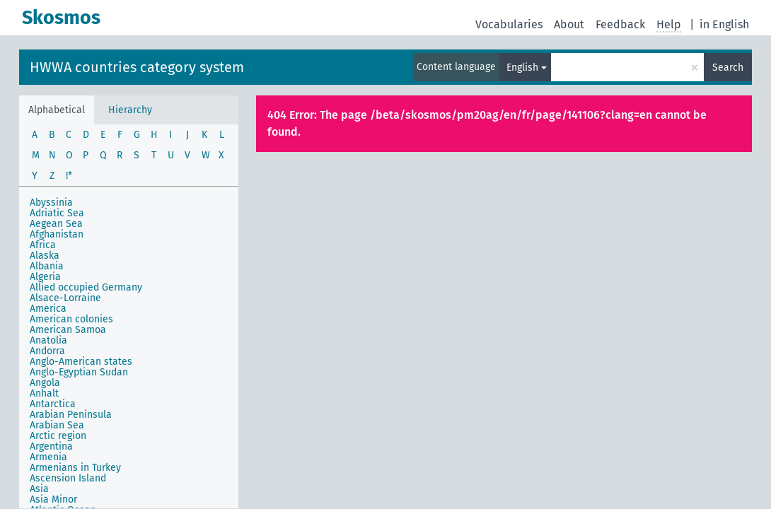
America (48, 309)
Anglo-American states (81, 362)
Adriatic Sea (57, 213)
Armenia (48, 457)
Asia (39, 489)
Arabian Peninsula (71, 415)
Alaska (44, 256)
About (569, 24)
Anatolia (48, 340)
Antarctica (53, 404)
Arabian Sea (57, 425)
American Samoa (68, 330)
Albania (47, 266)
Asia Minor (53, 499)
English (522, 68)
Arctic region (58, 436)
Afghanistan (56, 234)
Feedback (620, 24)
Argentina (51, 446)
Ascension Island (68, 478)
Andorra (47, 351)
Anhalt (44, 393)
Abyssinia (51, 203)
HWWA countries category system (137, 67)
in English (724, 24)
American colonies (71, 319)
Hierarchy (130, 110)
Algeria (45, 277)
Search (727, 68)
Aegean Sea (56, 224)
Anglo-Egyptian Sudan (79, 372)
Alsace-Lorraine (65, 298)
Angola (45, 383)
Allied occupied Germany (86, 287)
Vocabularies (509, 24)
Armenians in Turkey (75, 468)
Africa (43, 245)
